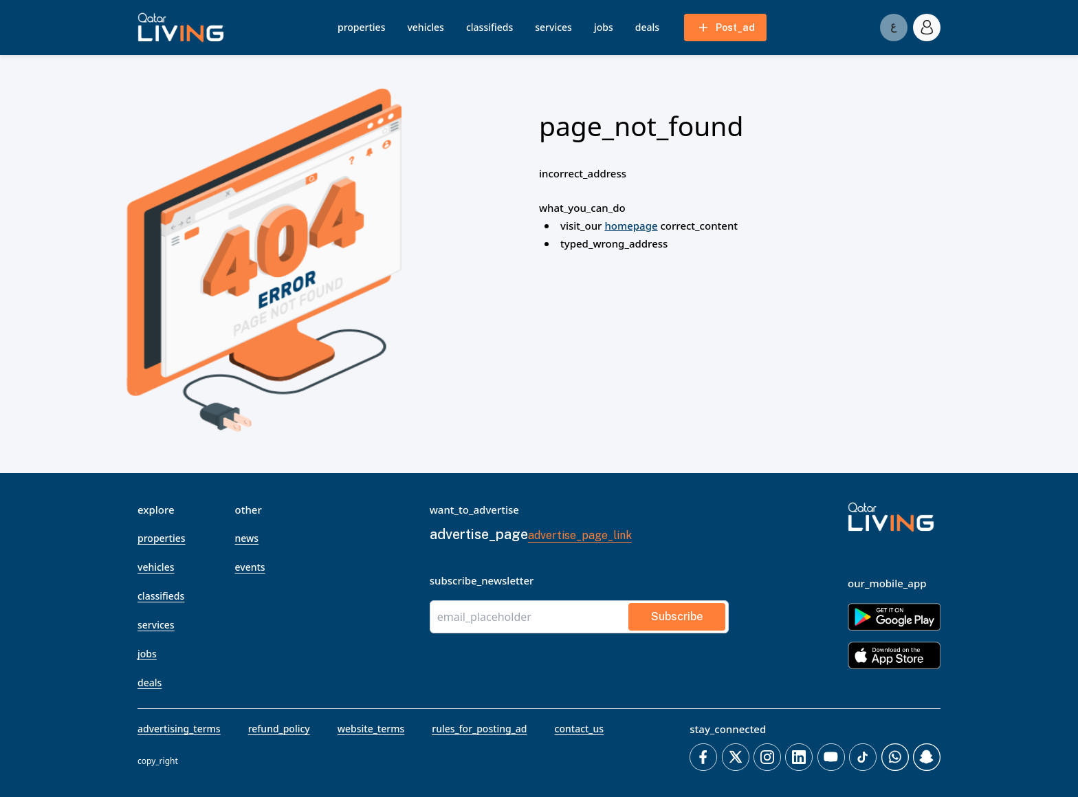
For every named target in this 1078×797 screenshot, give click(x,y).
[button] (181, 27)
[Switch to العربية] (894, 27)
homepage (630, 225)
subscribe (677, 616)
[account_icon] (926, 27)
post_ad (725, 27)
